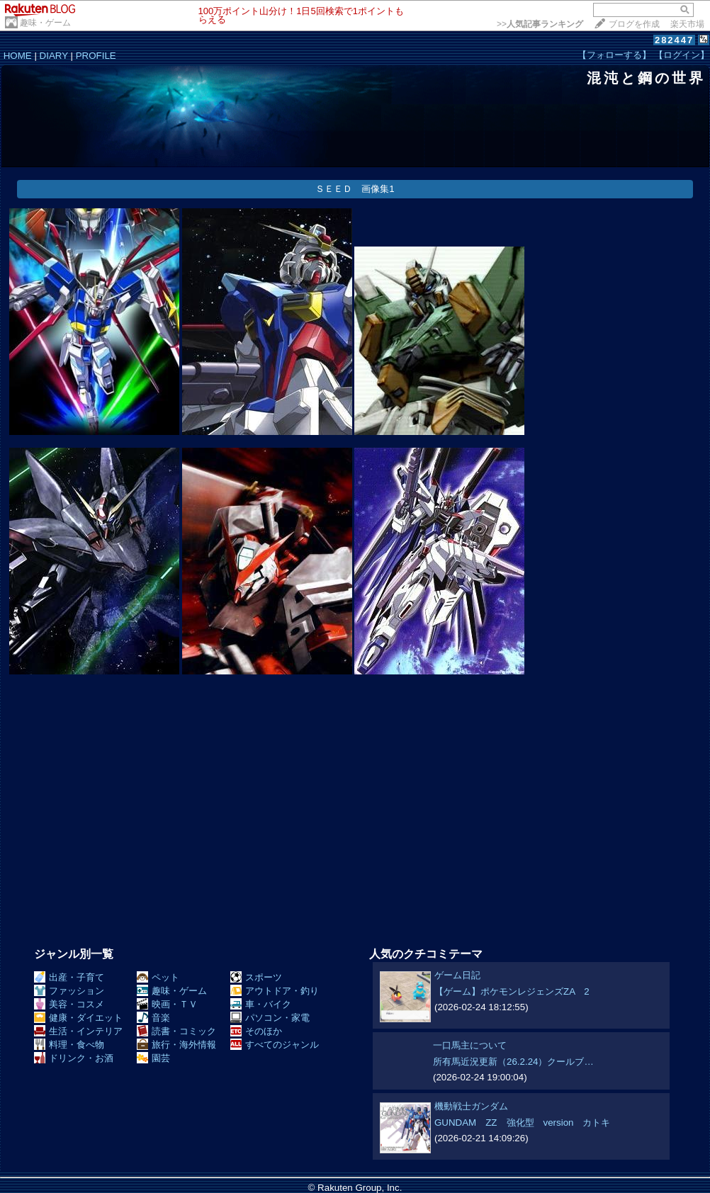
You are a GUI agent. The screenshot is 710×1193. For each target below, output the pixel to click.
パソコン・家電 (270, 1017)
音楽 (153, 1017)
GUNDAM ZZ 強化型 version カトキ (522, 1122)
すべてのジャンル (274, 1044)
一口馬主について (470, 1045)
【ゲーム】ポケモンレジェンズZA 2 (512, 991)
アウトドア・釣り (274, 990)
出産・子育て (69, 977)
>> (540, 24)
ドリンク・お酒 (73, 1058)
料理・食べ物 (69, 1044)
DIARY (54, 55)
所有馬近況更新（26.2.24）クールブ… (513, 1061)
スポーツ (256, 977)
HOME (18, 55)
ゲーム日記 (457, 975)
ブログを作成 (634, 24)
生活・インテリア (78, 1031)
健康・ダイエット (78, 1017)
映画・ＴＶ (167, 1004)
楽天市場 (687, 24)
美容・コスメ (69, 1004)
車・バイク (260, 1004)
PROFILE (96, 55)
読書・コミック (176, 1031)
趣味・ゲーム (45, 23)
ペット (158, 977)
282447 (674, 40)
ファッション (69, 990)
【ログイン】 (681, 55)
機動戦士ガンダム (471, 1106)
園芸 (153, 1058)
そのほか (256, 1031)
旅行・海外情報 (176, 1044)
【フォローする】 (614, 55)
